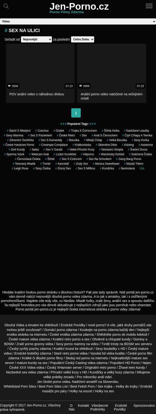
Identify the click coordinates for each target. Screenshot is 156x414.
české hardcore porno (18, 144)
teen (132, 367)
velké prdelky (53, 377)
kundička (107, 168)
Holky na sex (104, 391)
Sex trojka (104, 386)
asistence (146, 144)
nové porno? (97, 325)
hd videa (108, 353)
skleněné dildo (106, 144)
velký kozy (114, 372)
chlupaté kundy (119, 339)
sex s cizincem (70, 159)
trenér (45, 163)
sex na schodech (98, 159)
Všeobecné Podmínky (99, 407)
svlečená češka (140, 154)
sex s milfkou (85, 168)
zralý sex (81, 163)
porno (61, 330)
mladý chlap (93, 140)
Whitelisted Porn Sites (20, 386)
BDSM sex (132, 344)
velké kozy (71, 372)
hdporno (87, 154)
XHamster (64, 367)
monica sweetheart (106, 163)
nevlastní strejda (111, 149)
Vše (141, 168)
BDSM (9, 344)
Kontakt (83, 405)
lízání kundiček (65, 154)
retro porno (72, 339)
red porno (83, 358)
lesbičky (33, 353)
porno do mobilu (124, 334)
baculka (73, 140)
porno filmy (55, 358)
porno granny (35, 344)
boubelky (110, 349)
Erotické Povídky (73, 325)
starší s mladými (19, 130)
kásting (128, 144)
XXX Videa (27, 367)
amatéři (91, 382)
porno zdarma (108, 330)
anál (101, 377)
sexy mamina (13, 135)
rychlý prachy (29, 349)
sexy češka (42, 168)
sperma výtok (14, 154)
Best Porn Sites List (53, 386)
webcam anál (39, 154)
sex (83, 135)
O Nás (72, 407)
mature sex (139, 358)
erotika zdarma (71, 334)
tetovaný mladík (24, 163)
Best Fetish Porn (82, 386)
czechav (42, 130)
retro (103, 367)
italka (34, 149)
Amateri (33, 325)
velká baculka (117, 140)
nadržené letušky (136, 130)
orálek (58, 130)
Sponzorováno (144, 405)
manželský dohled (111, 154)
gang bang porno (128, 159)
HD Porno (132, 363)
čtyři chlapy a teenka (137, 135)
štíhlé (50, 159)
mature (24, 339)
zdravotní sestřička (20, 140)
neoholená (127, 168)
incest (69, 349)
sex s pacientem (40, 135)
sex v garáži (53, 149)
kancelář (62, 163)
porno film (145, 353)
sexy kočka (140, 140)
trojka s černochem (83, 130)
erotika (12, 334)
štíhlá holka (110, 130)
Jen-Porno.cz (79, 9)
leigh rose (20, 168)
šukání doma (138, 149)
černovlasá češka (27, 159)
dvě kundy (17, 149)
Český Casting (76, 363)
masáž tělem (133, 163)
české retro (66, 135)
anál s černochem (105, 135)
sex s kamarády (50, 140)
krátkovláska (81, 144)
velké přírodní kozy (80, 149)
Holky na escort (80, 391)
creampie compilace (53, 144)
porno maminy (74, 344)
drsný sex (63, 168)
